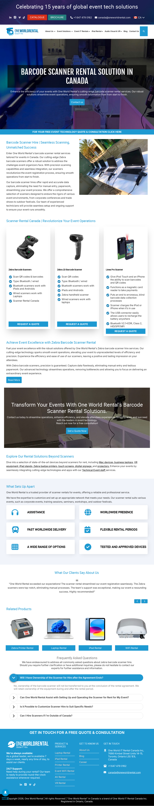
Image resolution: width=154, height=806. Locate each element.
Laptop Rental (62, 753)
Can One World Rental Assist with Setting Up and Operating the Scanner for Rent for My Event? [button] (75, 697)
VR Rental (60, 783)
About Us (50, 31)
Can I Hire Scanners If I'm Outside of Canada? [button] (46, 715)
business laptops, (124, 462)
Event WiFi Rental (64, 771)
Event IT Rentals (82, 31)
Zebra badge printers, (46, 466)
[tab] (77, 677)
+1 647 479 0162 (83, 17)
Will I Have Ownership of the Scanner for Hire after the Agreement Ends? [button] (62, 677)
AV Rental (60, 777)
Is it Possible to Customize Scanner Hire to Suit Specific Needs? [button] (57, 706)
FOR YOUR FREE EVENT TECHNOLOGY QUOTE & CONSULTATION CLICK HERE (77, 131)
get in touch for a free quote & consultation (77, 732)
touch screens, (66, 466)
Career (83, 762)
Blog (126, 31)
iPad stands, (26, 466)
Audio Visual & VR (113, 31)
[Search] (144, 31)
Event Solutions (65, 31)
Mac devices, (106, 462)
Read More (14, 380)
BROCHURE (57, 17)
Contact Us (134, 31)
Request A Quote (28, 324)
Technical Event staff (94, 470)
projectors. (103, 466)
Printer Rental (62, 765)
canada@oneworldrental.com (114, 17)
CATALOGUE (37, 17)
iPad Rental (97, 31)
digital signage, (84, 466)
